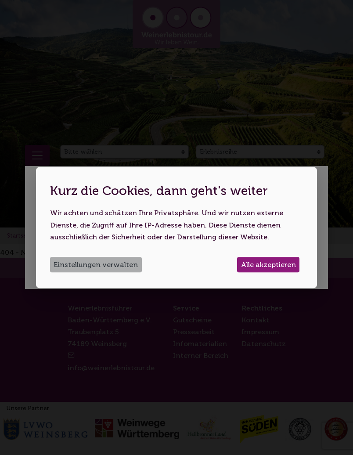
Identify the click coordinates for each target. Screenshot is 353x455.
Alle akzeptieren (268, 264)
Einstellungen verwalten (96, 264)
